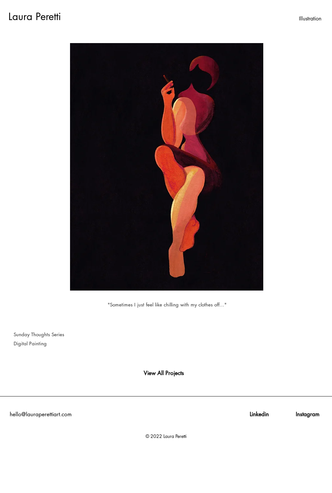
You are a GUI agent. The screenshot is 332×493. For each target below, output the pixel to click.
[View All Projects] (163, 373)
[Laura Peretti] (40, 16)
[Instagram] (307, 414)
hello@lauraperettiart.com (41, 414)
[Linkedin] (259, 414)
